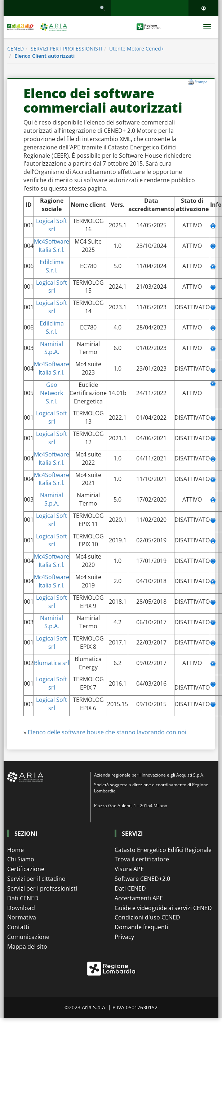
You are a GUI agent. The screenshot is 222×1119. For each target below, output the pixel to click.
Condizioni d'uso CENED (147, 917)
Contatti (18, 927)
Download (21, 908)
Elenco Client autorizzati (44, 55)
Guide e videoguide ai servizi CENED (163, 908)
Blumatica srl (51, 663)
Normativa (21, 917)
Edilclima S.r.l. (52, 266)
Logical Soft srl (51, 225)
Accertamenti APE (139, 898)
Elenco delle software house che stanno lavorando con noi (107, 732)
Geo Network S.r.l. (51, 393)
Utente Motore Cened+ (136, 48)
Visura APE (129, 869)
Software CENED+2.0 (142, 879)
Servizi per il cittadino (36, 879)
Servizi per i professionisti (42, 888)
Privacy (124, 937)
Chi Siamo (20, 859)
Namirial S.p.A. (51, 348)
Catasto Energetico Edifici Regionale (163, 850)
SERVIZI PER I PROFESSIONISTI (66, 48)
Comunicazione (28, 937)
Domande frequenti (141, 927)
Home (15, 850)
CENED (15, 48)
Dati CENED (23, 898)
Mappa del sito (27, 946)
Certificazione (25, 869)
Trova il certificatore (142, 859)
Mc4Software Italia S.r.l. (51, 245)
